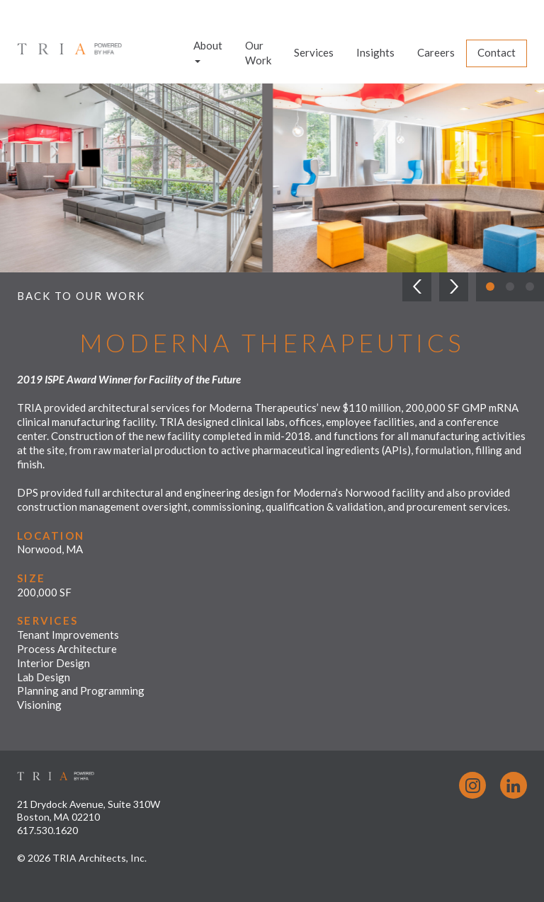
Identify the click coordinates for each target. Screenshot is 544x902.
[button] (416, 286)
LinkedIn (513, 785)
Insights (375, 52)
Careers (436, 52)
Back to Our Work (81, 295)
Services (314, 52)
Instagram (472, 785)
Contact (496, 52)
